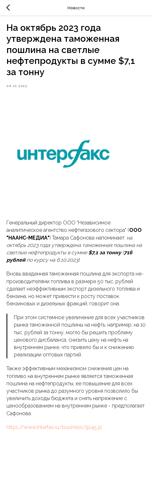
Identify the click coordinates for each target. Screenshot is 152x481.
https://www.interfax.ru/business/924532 (54, 427)
